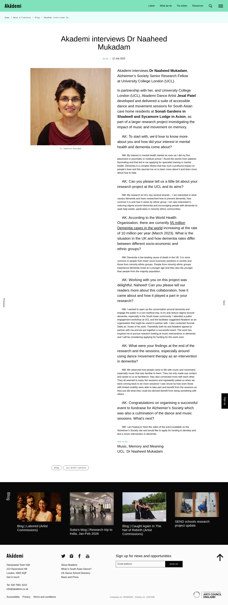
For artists (182, 6)
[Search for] (210, 5)
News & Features (22, 17)
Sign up (225, 401)
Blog (37, 17)
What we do (166, 6)
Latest (151, 6)
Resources (197, 6)
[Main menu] (221, 5)
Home (7, 17)
